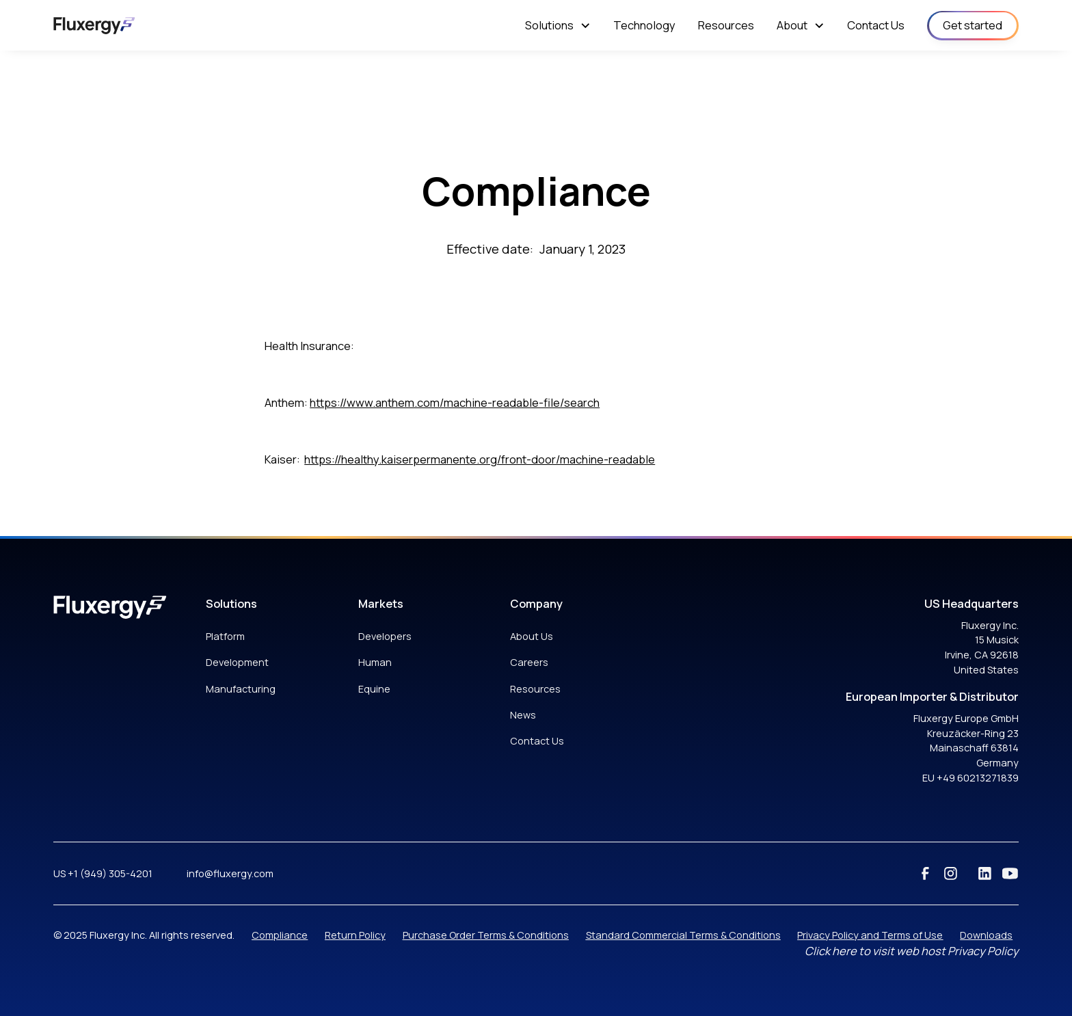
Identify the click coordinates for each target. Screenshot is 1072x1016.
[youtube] (1010, 873)
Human (375, 662)
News (523, 714)
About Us (531, 636)
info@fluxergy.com (230, 873)
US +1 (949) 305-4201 (102, 873)
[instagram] (950, 873)
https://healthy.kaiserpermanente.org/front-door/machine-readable (479, 459)
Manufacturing (241, 688)
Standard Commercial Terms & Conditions (683, 934)
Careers (529, 662)
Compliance (280, 934)
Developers (385, 636)
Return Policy (355, 934)
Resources (535, 688)
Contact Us (537, 740)
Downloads (986, 934)
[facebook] (925, 873)
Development (237, 662)
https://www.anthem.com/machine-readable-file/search (455, 402)
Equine (374, 688)
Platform (225, 636)
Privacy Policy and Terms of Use (870, 934)
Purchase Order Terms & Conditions (486, 934)
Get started (972, 25)
